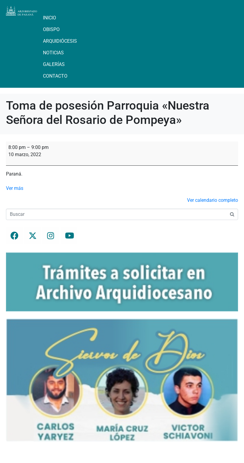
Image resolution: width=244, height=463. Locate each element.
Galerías (54, 64)
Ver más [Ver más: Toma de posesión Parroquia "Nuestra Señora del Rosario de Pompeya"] (14, 188)
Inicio (49, 18)
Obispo (51, 29)
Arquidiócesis (60, 41)
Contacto (55, 76)
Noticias (53, 53)
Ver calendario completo (212, 200)
